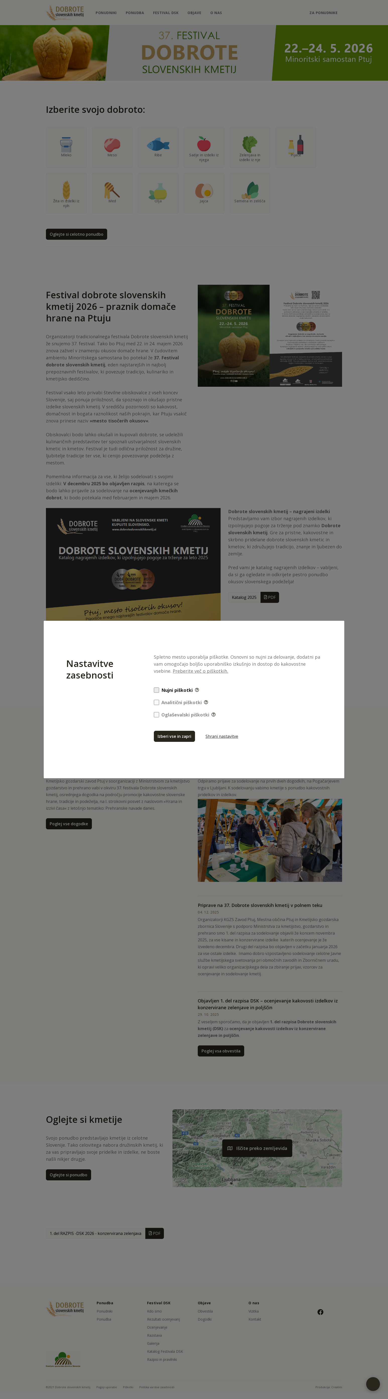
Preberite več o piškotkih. (200, 671)
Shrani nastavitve (222, 736)
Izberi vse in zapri (174, 736)
